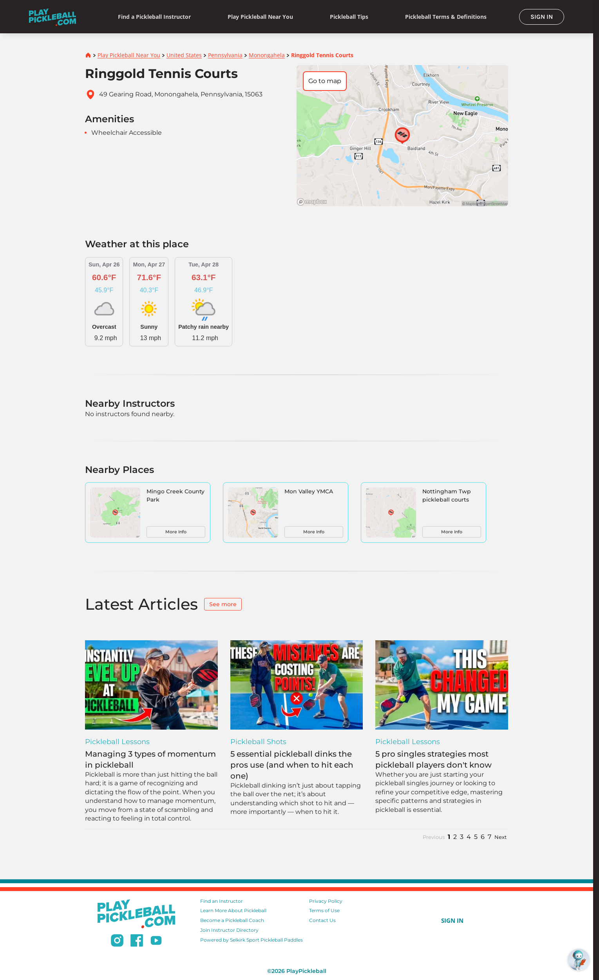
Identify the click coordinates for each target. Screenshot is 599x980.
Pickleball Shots (258, 741)
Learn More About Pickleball (233, 910)
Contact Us (322, 920)
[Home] (52, 17)
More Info (175, 531)
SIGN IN (541, 16)
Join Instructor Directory (229, 930)
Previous (434, 837)
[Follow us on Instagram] (117, 941)
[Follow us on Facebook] (136, 941)
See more (223, 604)
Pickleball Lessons (117, 741)
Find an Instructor (221, 901)
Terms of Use (324, 910)
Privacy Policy (325, 901)
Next (500, 837)
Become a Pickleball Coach (232, 920)
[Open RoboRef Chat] (579, 960)
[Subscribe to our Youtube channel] (156, 942)
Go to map (324, 81)
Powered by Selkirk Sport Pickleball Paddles (251, 940)
